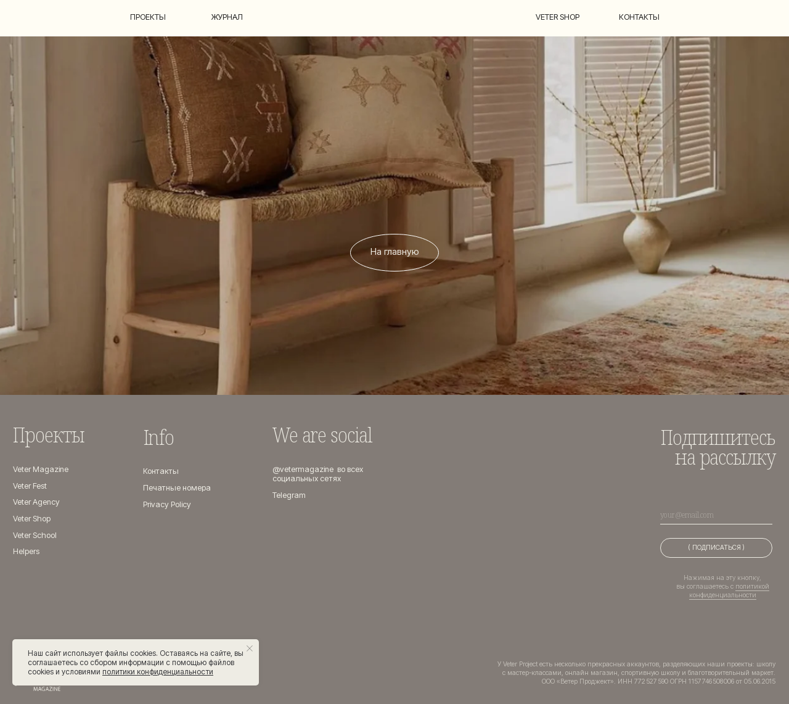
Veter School (35, 535)
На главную (394, 251)
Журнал (227, 17)
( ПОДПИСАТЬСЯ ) (716, 548)
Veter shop (557, 17)
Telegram (289, 495)
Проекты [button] (148, 17)
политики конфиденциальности (157, 671)
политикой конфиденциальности (729, 590)
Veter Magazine (40, 469)
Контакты (639, 17)
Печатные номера (177, 487)
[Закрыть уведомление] (249, 648)
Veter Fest (30, 486)
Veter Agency (36, 502)
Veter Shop (32, 518)
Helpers (26, 551)
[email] (716, 514)
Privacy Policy (167, 504)
